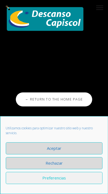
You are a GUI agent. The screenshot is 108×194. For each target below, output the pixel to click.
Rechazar (54, 163)
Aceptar (54, 148)
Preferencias (54, 178)
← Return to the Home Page (54, 99)
